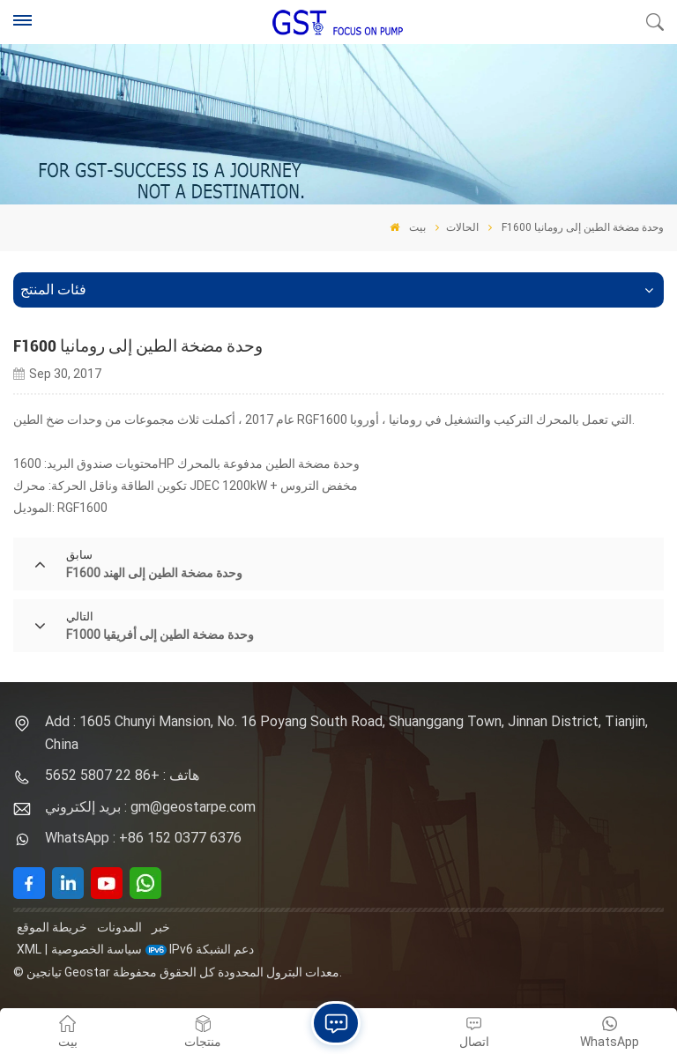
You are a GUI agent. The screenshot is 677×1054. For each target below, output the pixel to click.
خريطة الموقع (52, 927)
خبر (161, 927)
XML (29, 949)
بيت (408, 227)
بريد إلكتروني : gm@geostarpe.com (150, 806)
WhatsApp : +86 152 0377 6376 (143, 837)
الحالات (462, 227)
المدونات (119, 927)
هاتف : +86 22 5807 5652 (122, 775)
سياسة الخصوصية (96, 949)
